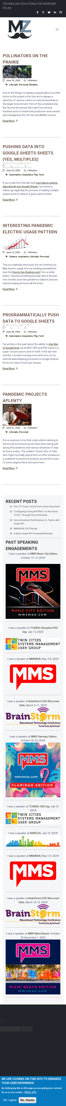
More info (30, 1093)
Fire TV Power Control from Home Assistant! (37, 506)
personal (23, 84)
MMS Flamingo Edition (43, 736)
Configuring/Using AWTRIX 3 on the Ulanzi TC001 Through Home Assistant (36, 513)
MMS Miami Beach (38, 933)
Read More (9, 120)
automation (15, 175)
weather (33, 84)
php (36, 175)
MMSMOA (35, 658)
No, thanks (27, 1100)
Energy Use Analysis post (26, 272)
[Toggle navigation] (58, 29)
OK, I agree (10, 1101)
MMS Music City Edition (43, 553)
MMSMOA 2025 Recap (25, 528)
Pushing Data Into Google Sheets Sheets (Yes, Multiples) (28, 153)
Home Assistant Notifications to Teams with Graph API (37, 522)
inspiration (27, 175)
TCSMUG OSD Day (39, 806)
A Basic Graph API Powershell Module (33, 533)
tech (41, 175)
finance (13, 256)
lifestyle (13, 84)
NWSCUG (35, 833)
